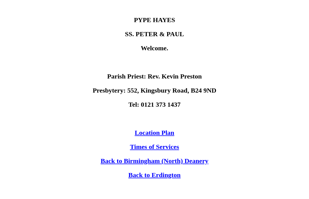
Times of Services (154, 146)
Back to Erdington (154, 175)
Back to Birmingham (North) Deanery (155, 160)
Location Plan (154, 132)
